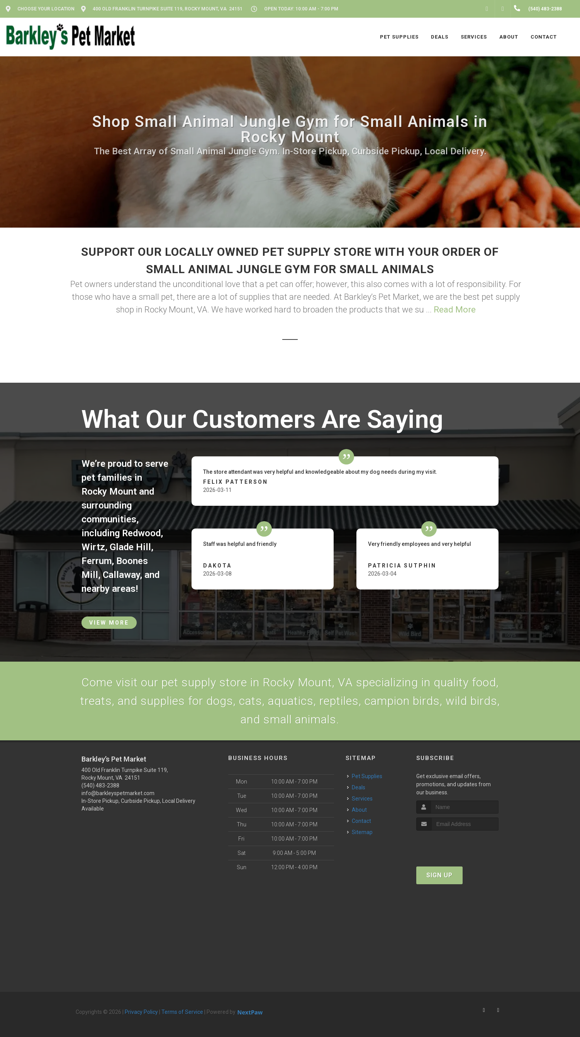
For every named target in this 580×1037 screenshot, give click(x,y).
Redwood (141, 533)
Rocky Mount (109, 491)
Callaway (121, 574)
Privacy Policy (141, 1012)
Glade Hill (130, 547)
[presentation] (457, 845)
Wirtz (93, 547)
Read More (455, 309)
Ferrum (96, 561)
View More (109, 623)
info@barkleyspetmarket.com (117, 793)
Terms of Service (182, 1012)
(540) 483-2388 (100, 785)
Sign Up (439, 875)
